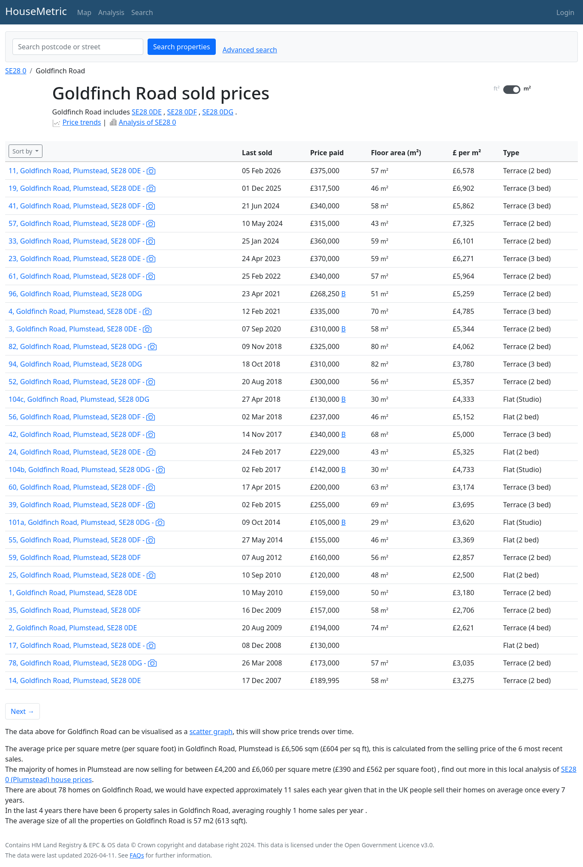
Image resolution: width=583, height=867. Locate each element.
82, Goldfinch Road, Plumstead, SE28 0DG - (83, 346)
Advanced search (250, 49)
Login (565, 12)
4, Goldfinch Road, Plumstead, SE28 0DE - (80, 311)
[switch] (511, 89)
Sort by (23, 151)
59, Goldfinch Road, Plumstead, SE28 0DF (75, 557)
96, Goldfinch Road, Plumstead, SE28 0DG (75, 293)
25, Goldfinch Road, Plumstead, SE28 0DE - (82, 575)
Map (84, 12)
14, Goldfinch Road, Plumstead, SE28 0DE (75, 680)
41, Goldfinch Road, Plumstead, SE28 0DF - (82, 206)
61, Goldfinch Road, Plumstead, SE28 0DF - (82, 276)
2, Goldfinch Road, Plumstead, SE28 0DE (73, 627)
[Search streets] (77, 47)
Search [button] (142, 12)
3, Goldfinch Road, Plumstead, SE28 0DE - (80, 329)
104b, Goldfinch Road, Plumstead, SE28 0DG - (87, 469)
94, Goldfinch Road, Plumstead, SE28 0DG (75, 364)
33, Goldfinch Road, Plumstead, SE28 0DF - (82, 241)
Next (22, 711)
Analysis (111, 12)
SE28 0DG (217, 112)
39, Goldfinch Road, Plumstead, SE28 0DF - (82, 504)
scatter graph (211, 731)
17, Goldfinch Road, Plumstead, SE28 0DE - (82, 645)
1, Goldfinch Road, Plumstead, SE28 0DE (73, 592)
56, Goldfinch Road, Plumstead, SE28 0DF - (82, 416)
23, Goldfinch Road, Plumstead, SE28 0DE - (82, 258)
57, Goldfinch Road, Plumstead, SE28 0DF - (82, 223)
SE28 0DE (147, 112)
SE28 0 (15, 70)
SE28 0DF (182, 112)
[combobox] (77, 47)
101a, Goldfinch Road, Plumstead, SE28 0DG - (86, 522)
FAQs (137, 855)
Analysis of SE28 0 (147, 122)
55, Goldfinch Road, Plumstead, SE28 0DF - (82, 540)
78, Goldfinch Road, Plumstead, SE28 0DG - (83, 663)
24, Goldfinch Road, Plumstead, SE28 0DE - (82, 452)
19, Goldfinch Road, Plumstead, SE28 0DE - (82, 188)
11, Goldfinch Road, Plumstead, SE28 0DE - (82, 170)
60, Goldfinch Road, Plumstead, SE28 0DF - (82, 487)
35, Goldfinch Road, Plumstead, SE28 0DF (75, 610)
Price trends (82, 122)
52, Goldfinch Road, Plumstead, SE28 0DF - (82, 381)
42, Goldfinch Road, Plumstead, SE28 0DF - (82, 434)
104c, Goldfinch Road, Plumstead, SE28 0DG (79, 399)
